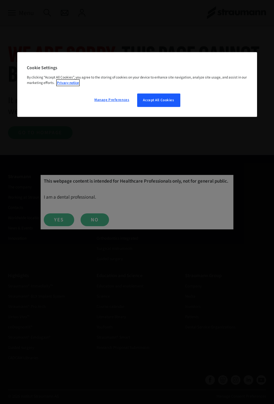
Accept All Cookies (158, 100)
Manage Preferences (111, 100)
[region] (137, 84)
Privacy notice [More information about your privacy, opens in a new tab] (68, 83)
